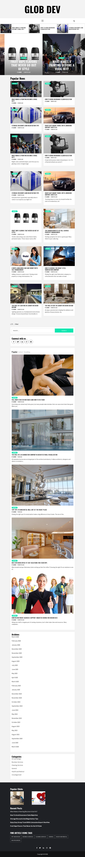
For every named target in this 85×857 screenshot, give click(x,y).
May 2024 (14, 714)
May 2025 (14, 673)
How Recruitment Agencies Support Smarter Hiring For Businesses (35, 618)
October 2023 (16, 722)
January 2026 (16, 645)
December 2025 (17, 649)
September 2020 (17, 739)
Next (17, 324)
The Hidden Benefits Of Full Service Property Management (57, 231)
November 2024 (17, 698)
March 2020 (15, 747)
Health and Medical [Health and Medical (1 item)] (61, 836)
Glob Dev (42, 9)
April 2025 (15, 678)
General (23, 58)
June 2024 (15, 710)
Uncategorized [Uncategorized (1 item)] (15, 840)
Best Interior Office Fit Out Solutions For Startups (29, 563)
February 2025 (16, 686)
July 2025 (15, 665)
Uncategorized (16, 775)
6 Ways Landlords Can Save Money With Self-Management (25, 269)
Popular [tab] (15, 352)
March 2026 (15, 637)
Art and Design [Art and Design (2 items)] (15, 836)
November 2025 (17, 653)
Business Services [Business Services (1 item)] (28, 836)
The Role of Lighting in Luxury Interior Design (25, 306)
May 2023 (14, 730)
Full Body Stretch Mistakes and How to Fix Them (28, 400)
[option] (14, 28)
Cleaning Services (17, 765)
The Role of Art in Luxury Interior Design (59, 306)
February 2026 (16, 641)
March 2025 (15, 682)
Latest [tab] (20, 352)
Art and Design (16, 759)
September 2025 (17, 657)
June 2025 (15, 669)
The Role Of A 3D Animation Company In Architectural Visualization (34, 455)
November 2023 (17, 718)
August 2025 (15, 661)
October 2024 (16, 702)
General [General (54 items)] (51, 836)
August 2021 (15, 735)
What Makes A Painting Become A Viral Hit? (19, 28)
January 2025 (16, 690)
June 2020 (15, 743)
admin (20, 72)
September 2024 (17, 706)
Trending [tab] (27, 352)
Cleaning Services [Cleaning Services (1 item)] (41, 836)
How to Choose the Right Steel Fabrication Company (55, 269)
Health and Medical (18, 772)
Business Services (17, 762)
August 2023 (15, 726)
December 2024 (17, 694)
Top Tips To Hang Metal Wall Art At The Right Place (29, 510)
